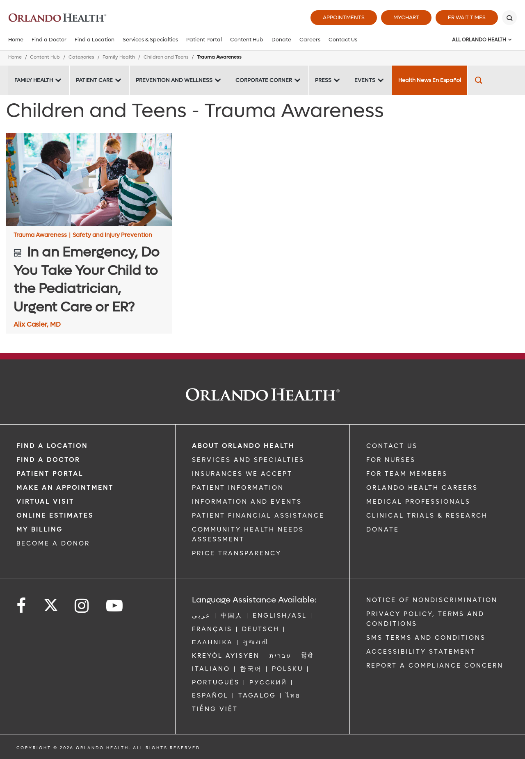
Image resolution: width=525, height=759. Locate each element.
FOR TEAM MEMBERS (406, 474)
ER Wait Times (467, 17)
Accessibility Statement (421, 652)
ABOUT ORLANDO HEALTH (243, 446)
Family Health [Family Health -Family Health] (33, 80)
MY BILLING (39, 529)
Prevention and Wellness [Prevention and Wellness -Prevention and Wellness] (174, 80)
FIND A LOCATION (52, 446)
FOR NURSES (390, 460)
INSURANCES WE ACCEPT (242, 474)
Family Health (119, 57)
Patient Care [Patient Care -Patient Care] (94, 80)
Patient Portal (204, 39)
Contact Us (343, 39)
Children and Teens (166, 57)
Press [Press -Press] (323, 80)
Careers (309, 39)
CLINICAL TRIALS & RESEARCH (427, 515)
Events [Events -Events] (364, 80)
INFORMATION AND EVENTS (247, 502)
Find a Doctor (49, 39)
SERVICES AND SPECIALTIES (248, 460)
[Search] (509, 17)
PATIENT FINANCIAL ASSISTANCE (258, 515)
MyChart (406, 17)
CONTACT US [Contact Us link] (392, 446)
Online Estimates (55, 515)
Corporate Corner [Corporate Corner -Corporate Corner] (263, 80)
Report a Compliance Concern (434, 665)
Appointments (344, 17)
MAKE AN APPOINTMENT (65, 488)
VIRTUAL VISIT (45, 502)
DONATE (382, 529)
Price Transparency (236, 553)
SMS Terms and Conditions (426, 638)
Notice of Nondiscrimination (432, 600)
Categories (81, 57)
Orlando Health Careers (422, 488)
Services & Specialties (150, 39)
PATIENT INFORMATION (238, 488)
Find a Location (94, 39)
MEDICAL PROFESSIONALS (418, 502)
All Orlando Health (479, 39)
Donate (281, 39)
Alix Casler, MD (37, 324)
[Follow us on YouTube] (115, 606)
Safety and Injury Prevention (112, 235)
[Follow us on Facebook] (21, 606)
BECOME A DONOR (53, 543)
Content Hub (246, 39)
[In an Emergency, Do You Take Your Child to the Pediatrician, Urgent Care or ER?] (89, 179)
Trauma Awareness (42, 235)
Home (15, 39)
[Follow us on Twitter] (50, 602)
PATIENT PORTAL (49, 474)
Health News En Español (429, 80)
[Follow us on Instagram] (82, 606)
